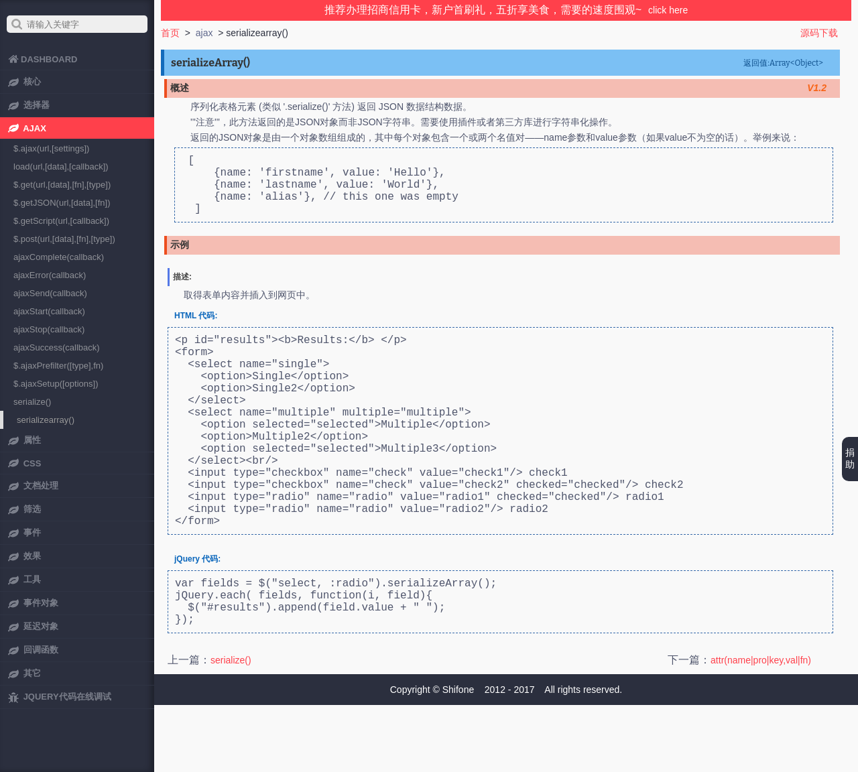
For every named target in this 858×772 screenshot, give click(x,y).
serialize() (230, 727)
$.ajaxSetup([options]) (55, 384)
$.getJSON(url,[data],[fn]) (62, 203)
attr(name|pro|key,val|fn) (761, 727)
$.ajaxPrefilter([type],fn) (58, 366)
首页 (170, 32)
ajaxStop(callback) (48, 329)
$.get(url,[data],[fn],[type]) (62, 185)
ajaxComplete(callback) (58, 257)
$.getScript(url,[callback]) (61, 221)
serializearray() (45, 420)
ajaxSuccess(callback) (56, 347)
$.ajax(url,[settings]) (51, 148)
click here (668, 10)
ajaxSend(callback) (50, 293)
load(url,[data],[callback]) (61, 167)
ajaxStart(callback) (49, 311)
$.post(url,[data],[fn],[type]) (64, 239)
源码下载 (819, 32)
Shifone (458, 756)
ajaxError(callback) (49, 275)
